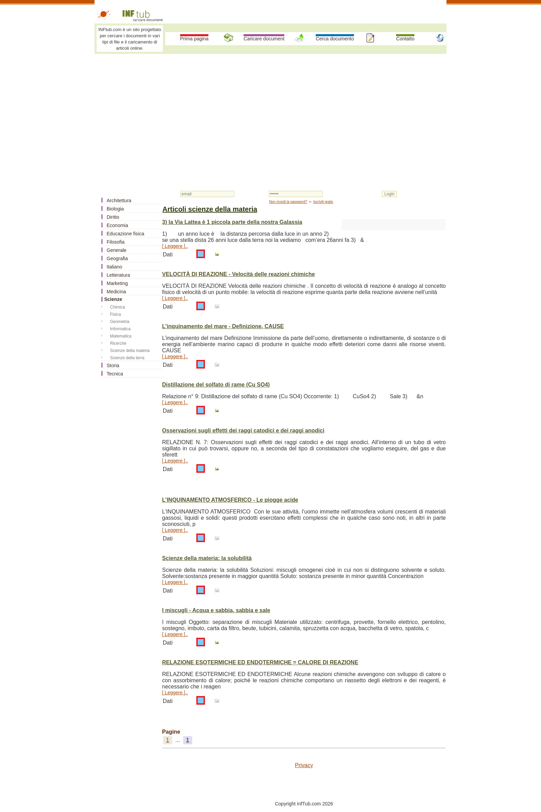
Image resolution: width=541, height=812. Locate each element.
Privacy (304, 765)
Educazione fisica (125, 233)
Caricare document (264, 38)
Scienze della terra (127, 357)
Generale (117, 250)
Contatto (405, 38)
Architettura (119, 200)
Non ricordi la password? (288, 202)
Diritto (113, 217)
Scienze (113, 299)
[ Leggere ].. (175, 246)
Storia (113, 365)
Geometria (119, 321)
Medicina (116, 291)
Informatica (120, 328)
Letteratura (118, 275)
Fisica (115, 314)
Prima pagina (194, 38)
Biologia (115, 209)
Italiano (114, 267)
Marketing (117, 283)
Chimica (117, 307)
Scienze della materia (130, 350)
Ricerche (118, 343)
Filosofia (116, 242)
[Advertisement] (270, 107)
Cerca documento (335, 38)
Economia (117, 225)
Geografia (117, 258)
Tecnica (115, 373)
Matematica (120, 336)
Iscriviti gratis (323, 202)
